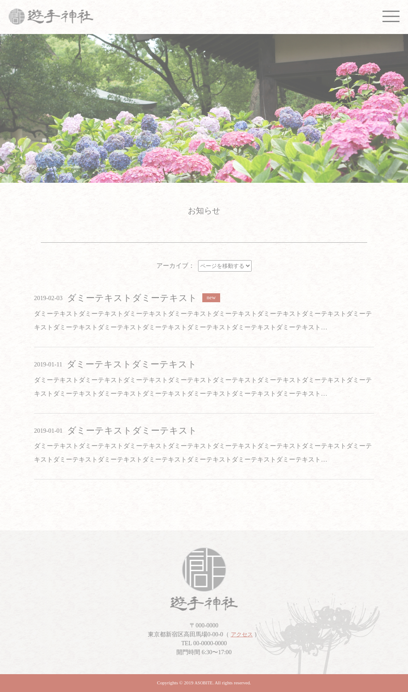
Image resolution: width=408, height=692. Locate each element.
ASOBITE (203, 683)
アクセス (242, 635)
